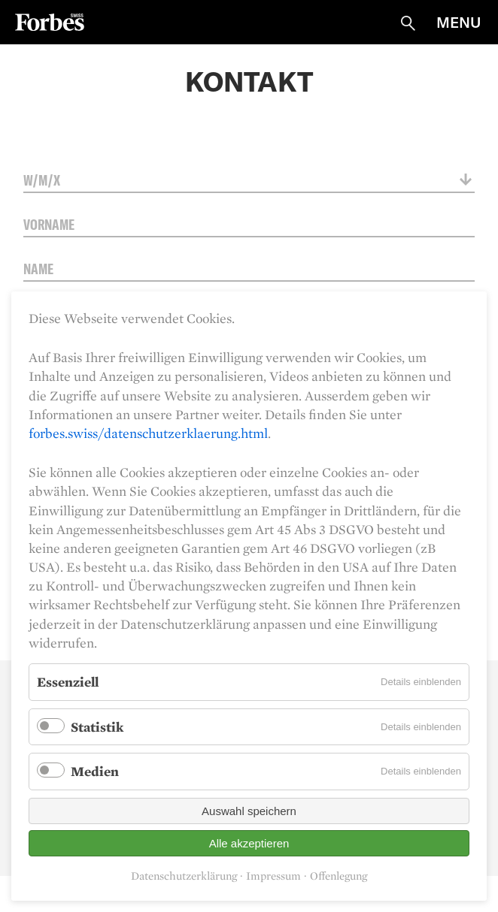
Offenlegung (338, 876)
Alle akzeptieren (249, 843)
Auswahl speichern (249, 811)
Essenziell (68, 681)
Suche (407, 23)
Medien (95, 771)
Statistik (97, 726)
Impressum (273, 876)
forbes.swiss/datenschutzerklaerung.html (148, 433)
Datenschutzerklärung (184, 876)
